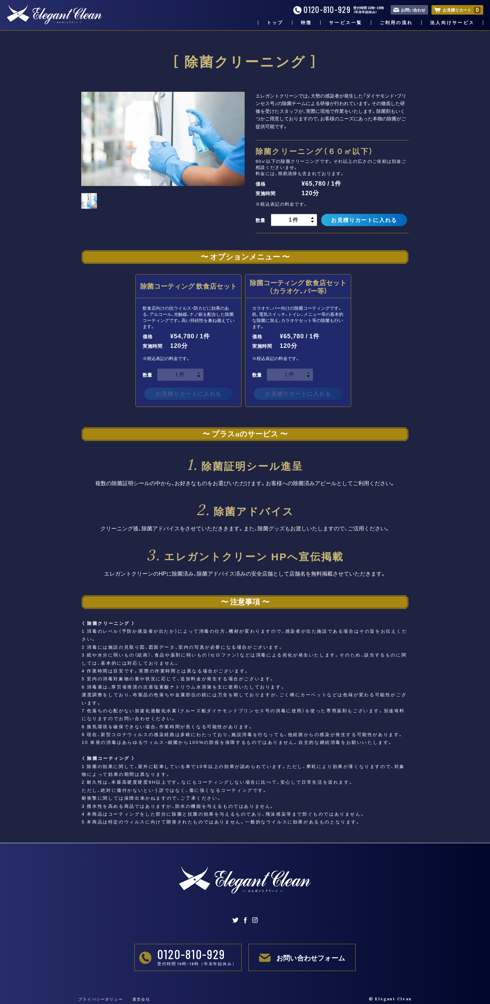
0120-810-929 (321, 9)
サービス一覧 (345, 22)
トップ (275, 22)
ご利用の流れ (396, 22)
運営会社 (141, 999)
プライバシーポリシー (100, 999)
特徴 (306, 22)
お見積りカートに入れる (364, 220)
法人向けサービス (452, 22)
